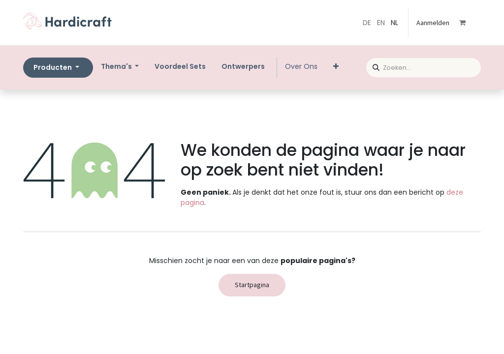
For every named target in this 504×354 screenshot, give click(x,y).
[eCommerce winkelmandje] (469, 22)
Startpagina (252, 284)
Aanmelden (432, 22)
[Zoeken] (373, 66)
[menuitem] (180, 67)
